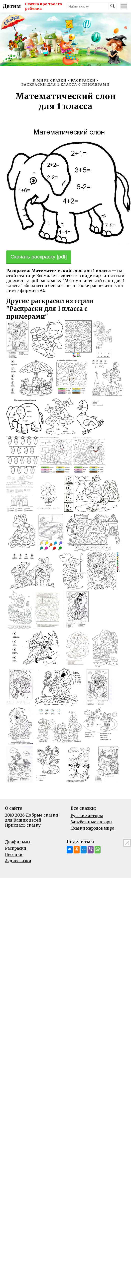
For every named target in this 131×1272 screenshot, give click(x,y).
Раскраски (15, 848)
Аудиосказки (18, 860)
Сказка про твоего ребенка (43, 6)
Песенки (13, 854)
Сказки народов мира (92, 828)
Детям (11, 6)
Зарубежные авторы (92, 822)
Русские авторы (87, 815)
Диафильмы (17, 842)
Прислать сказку (23, 825)
